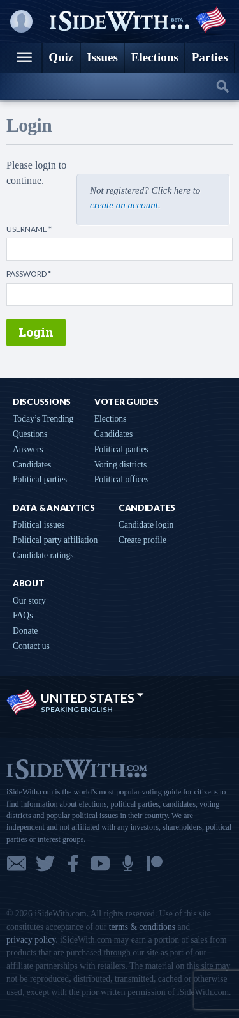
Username (29, 229)
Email (16, 863)
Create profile (142, 540)
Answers (28, 449)
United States (92, 697)
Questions (30, 434)
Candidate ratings (43, 555)
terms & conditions (142, 927)
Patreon (155, 863)
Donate (25, 630)
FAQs (23, 615)
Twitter (45, 863)
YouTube (100, 863)
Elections (110, 418)
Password (28, 274)
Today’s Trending (43, 418)
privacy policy (30, 940)
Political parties (40, 479)
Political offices (121, 479)
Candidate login (146, 524)
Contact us (31, 646)
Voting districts (120, 464)
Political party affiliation (55, 540)
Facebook (73, 863)
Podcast (127, 863)
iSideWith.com (76, 768)
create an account (124, 205)
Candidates (32, 464)
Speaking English (77, 709)
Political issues (38, 524)
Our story (29, 600)
